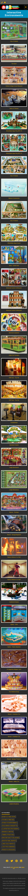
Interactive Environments (9, 822)
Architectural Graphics (9, 840)
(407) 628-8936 (14, 867)
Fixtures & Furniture (8, 819)
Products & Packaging (8, 849)
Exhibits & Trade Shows (8, 816)
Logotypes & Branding (8, 846)
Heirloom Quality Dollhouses (10, 837)
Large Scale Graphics (8, 843)
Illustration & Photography (10, 828)
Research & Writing (7, 831)
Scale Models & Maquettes (9, 825)
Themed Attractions (8, 834)
